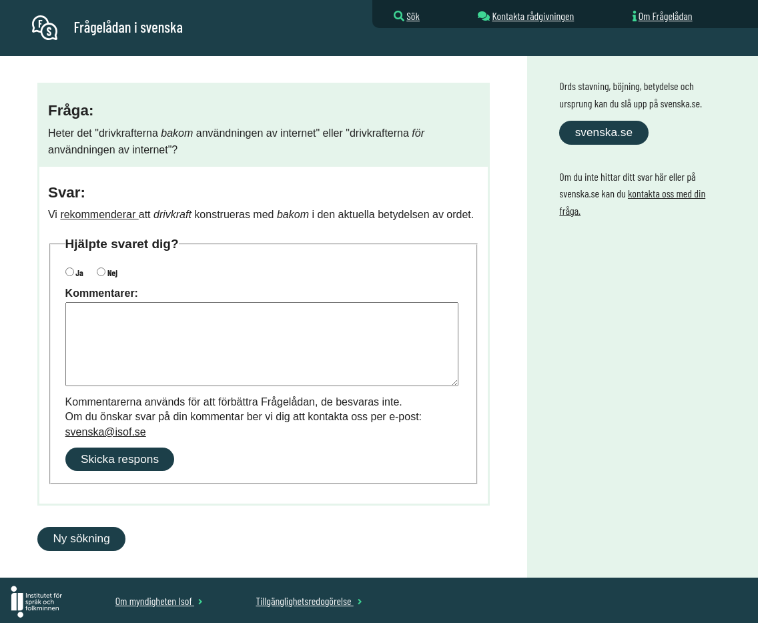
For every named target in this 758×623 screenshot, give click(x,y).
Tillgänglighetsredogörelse (309, 600)
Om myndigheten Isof (159, 600)
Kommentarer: (101, 293)
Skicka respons (120, 459)
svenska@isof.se (105, 432)
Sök (413, 15)
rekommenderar (99, 214)
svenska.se (604, 132)
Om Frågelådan (666, 15)
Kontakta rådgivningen (533, 15)
